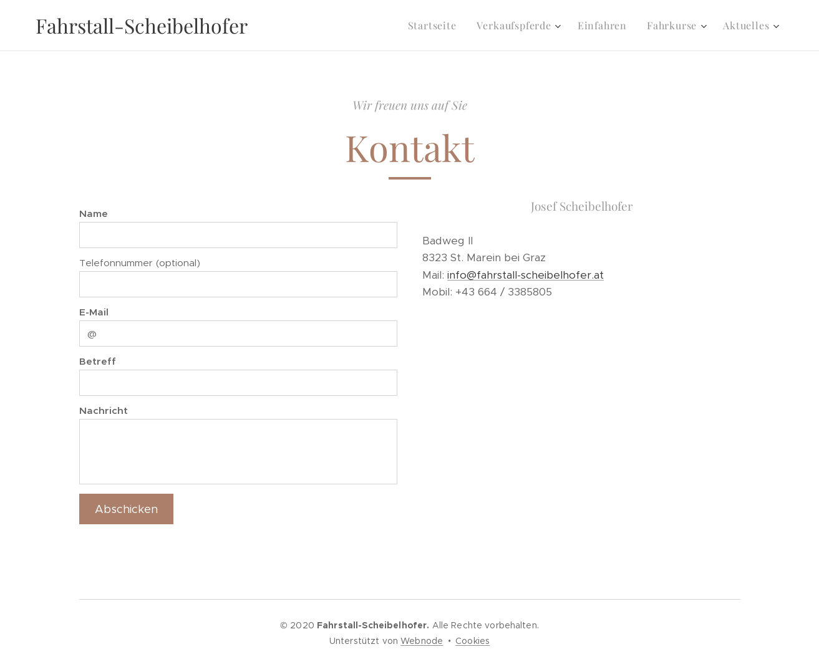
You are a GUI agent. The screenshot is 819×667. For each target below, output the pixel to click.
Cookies (472, 640)
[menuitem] (436, 25)
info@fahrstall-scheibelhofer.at (525, 274)
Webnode (421, 640)
